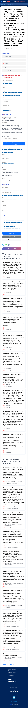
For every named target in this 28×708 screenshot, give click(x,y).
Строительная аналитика (13, 672)
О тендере (7, 59)
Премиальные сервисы (12, 673)
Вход (15, 1)
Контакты (7, 63)
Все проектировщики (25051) (9, 664)
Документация (12, 236)
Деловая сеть (11, 675)
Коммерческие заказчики (13, 669)
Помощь (10, 682)
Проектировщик (8, 56)
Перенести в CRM (12, 248)
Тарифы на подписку (13, 678)
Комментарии (8, 70)
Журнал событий (12, 239)
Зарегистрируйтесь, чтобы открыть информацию (14, 143)
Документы (7, 67)
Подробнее (11, 233)
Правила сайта (12, 681)
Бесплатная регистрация (21, 1)
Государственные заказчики (13, 670)
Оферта (10, 679)
